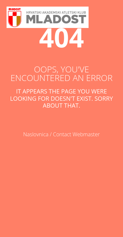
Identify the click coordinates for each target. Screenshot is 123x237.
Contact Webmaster (76, 134)
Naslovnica (36, 134)
